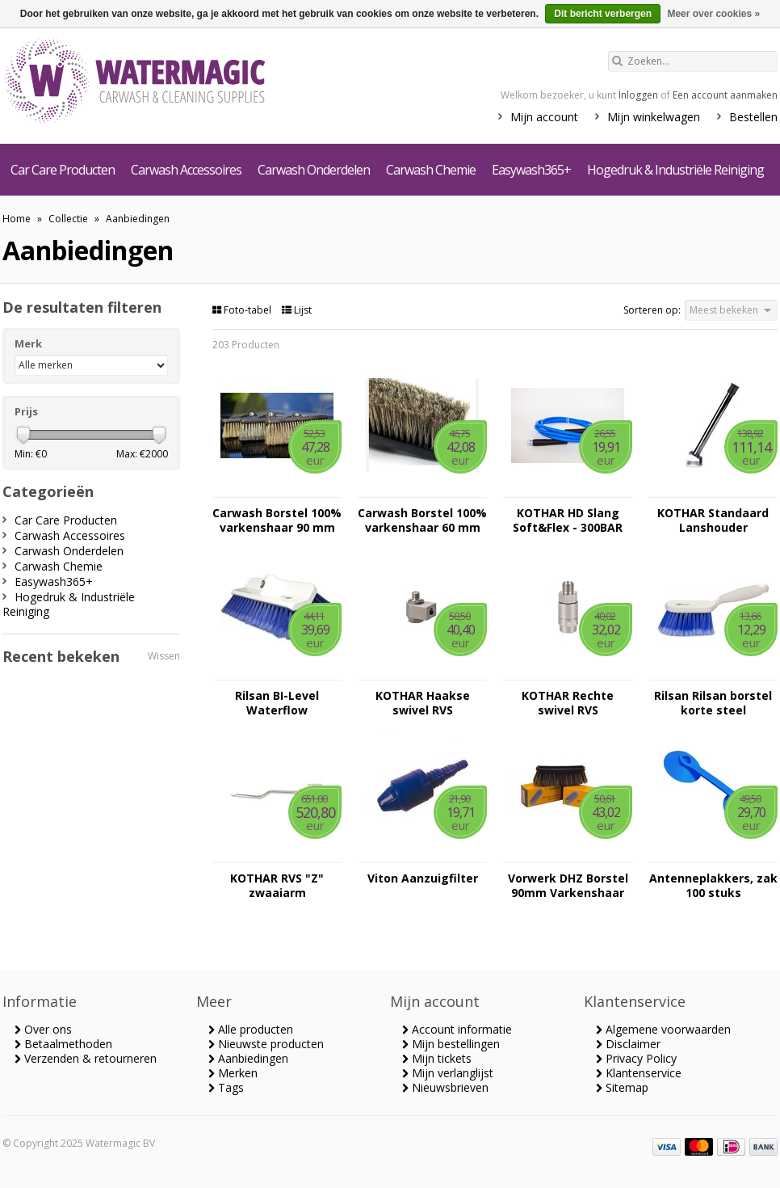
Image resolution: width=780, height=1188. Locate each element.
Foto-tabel (243, 310)
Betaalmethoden (63, 1043)
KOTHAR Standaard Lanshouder (713, 520)
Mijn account (544, 116)
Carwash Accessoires (186, 170)
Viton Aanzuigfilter (422, 878)
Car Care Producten (62, 170)
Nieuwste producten (266, 1043)
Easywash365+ (531, 170)
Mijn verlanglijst (447, 1073)
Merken (233, 1073)
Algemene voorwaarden (663, 1029)
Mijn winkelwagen (653, 116)
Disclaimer (628, 1043)
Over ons (43, 1029)
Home (16, 218)
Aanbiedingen (138, 218)
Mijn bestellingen (451, 1043)
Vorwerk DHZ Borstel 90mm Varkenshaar (568, 885)
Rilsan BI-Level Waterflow (277, 703)
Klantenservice (638, 1073)
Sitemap (622, 1087)
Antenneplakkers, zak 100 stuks (713, 885)
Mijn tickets (437, 1058)
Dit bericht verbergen (603, 13)
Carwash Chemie (431, 170)
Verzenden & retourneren (86, 1058)
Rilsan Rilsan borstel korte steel (713, 703)
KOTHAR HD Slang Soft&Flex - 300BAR (568, 520)
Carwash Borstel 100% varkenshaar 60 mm (422, 520)
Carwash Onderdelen (314, 170)
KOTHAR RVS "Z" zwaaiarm (277, 885)
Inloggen (638, 95)
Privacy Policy (636, 1058)
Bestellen (753, 116)
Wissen (164, 656)
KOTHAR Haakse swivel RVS (422, 703)
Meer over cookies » (713, 13)
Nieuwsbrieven (445, 1087)
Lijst (297, 310)
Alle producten (250, 1029)
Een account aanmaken (725, 95)
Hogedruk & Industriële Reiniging (675, 170)
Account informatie (457, 1029)
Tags (226, 1087)
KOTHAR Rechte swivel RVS (568, 703)
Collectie (68, 218)
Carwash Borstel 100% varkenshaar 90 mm (277, 520)
